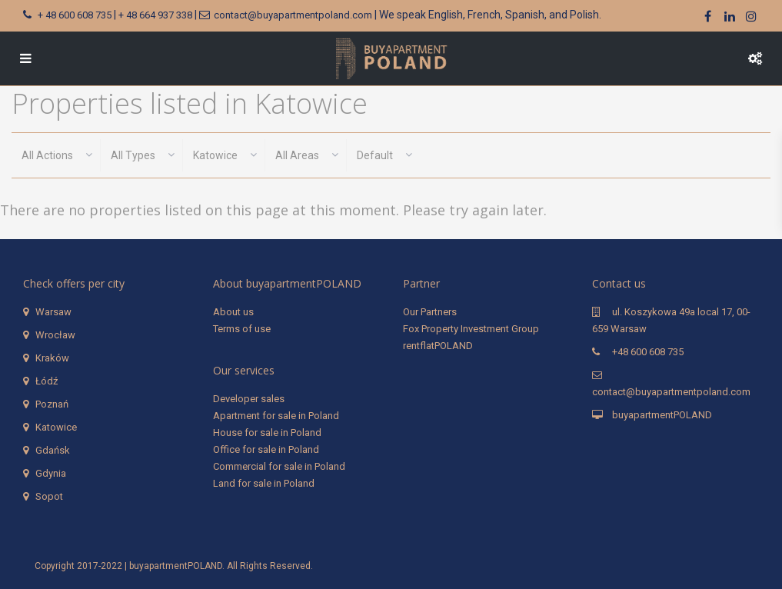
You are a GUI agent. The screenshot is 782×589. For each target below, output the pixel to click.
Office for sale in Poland (266, 449)
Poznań (51, 404)
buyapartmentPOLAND (662, 415)
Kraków (52, 358)
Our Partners (430, 312)
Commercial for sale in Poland (279, 466)
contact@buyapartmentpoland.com (293, 15)
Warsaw (53, 312)
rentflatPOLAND (438, 345)
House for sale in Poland (267, 432)
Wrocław (55, 335)
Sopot (49, 496)
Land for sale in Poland (263, 483)
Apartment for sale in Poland (276, 415)
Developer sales (249, 398)
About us (233, 312)
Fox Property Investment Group (471, 328)
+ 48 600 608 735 (74, 15)
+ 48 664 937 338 (155, 15)
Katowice (56, 427)
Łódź (46, 381)
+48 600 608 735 (648, 352)
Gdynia (50, 473)
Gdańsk (52, 450)
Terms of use (242, 328)
